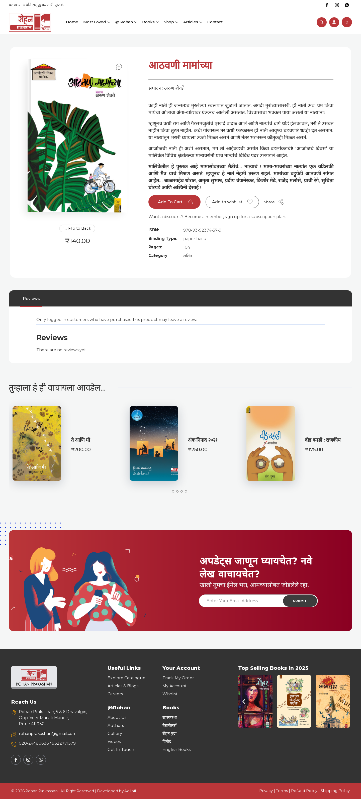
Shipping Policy (335, 790)
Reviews (31, 298)
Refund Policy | (306, 790)
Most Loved (96, 22)
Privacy (266, 790)
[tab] (31, 299)
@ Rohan (126, 22)
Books (150, 22)
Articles (192, 22)
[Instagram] (337, 5)
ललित (187, 255)
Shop (171, 22)
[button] (244, 701)
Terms (282, 790)
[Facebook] (327, 5)
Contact (215, 22)
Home (72, 22)
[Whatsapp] (347, 5)
